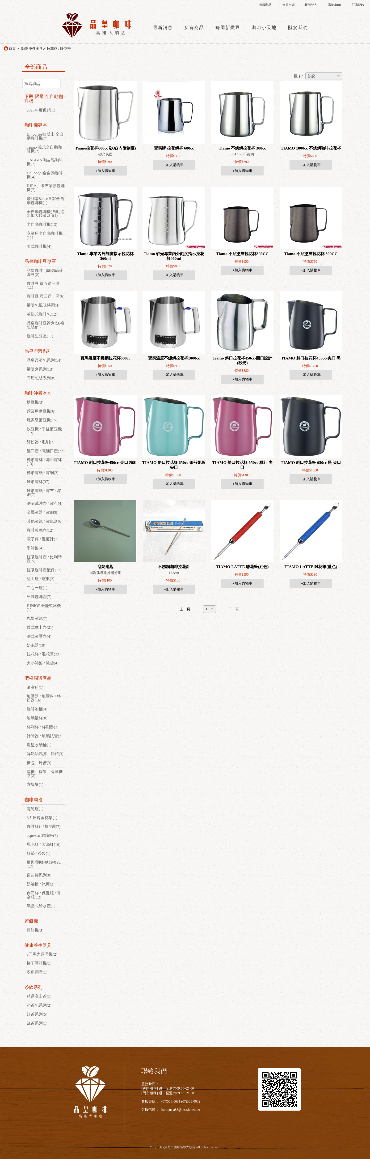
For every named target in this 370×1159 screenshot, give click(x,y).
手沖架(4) (35, 548)
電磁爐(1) (35, 809)
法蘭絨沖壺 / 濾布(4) (45, 503)
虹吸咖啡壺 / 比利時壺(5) (44, 559)
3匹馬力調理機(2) (42, 954)
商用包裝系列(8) (41, 378)
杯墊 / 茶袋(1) (38, 853)
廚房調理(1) (37, 972)
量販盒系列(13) (40, 369)
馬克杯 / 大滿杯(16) (43, 844)
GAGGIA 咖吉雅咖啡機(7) (45, 162)
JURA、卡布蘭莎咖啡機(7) (46, 188)
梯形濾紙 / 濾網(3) (43, 472)
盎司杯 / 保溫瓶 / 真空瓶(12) (44, 895)
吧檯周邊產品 (38, 678)
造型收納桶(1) (39, 745)
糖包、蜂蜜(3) (39, 763)
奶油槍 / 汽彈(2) (41, 884)
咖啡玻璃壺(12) (40, 530)
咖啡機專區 (36, 125)
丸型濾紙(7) (37, 618)
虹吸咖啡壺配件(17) (44, 570)
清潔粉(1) (35, 687)
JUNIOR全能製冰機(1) (44, 607)
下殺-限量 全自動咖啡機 (44, 98)
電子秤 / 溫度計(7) (43, 539)
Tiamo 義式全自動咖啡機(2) (44, 149)
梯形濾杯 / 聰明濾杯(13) (44, 462)
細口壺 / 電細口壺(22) (45, 451)
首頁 (12, 49)
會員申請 (288, 5)
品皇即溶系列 (38, 351)
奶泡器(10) (36, 645)
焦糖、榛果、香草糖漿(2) (45, 774)
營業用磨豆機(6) (41, 411)
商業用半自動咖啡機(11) (45, 235)
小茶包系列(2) (39, 1005)
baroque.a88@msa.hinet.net (180, 1110)
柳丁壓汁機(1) (39, 963)
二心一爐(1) (37, 588)
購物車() (334, 5)
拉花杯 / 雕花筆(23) (43, 654)
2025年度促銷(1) (41, 110)
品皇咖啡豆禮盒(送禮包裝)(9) (45, 325)
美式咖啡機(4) (39, 246)
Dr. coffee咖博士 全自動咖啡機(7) (45, 136)
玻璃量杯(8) (37, 718)
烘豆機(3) (35, 402)
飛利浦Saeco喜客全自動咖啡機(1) (45, 201)
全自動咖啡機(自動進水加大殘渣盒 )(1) (45, 214)
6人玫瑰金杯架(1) (42, 818)
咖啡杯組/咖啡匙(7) (43, 826)
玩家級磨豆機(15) (42, 420)
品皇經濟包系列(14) (44, 360)
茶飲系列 (33, 987)
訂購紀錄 (358, 5)
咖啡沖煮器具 (31, 49)
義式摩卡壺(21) (40, 627)
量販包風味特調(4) (43, 305)
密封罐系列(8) (39, 875)
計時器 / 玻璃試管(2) (45, 736)
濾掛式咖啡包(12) (42, 314)
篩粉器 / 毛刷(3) (41, 442)
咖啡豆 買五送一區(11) (43, 285)
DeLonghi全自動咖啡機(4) (45, 175)
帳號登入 (311, 5)
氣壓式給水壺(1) (41, 906)
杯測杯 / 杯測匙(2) (43, 727)
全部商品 (36, 67)
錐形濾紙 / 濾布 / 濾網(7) (44, 492)
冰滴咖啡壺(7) (39, 596)
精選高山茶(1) (39, 996)
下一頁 (233, 609)
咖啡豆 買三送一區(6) (45, 296)
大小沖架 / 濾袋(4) (43, 663)
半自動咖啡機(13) (42, 224)
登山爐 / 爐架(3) (41, 579)
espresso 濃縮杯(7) (42, 835)
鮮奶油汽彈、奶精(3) (45, 754)
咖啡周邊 (33, 799)
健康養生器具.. (39, 945)
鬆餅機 (31, 921)
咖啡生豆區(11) (40, 336)
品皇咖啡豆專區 (40, 261)
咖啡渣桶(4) (37, 709)
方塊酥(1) (35, 784)
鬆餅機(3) (35, 930)
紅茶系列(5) (37, 1014)
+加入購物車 (105, 171)
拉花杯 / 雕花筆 (59, 49)
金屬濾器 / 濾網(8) (43, 512)
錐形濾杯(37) (38, 481)
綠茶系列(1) (37, 1023)
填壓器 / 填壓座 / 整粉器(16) (44, 698)
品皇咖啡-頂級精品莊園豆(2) (45, 272)
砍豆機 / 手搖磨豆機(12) (44, 431)
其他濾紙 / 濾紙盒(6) (45, 521)
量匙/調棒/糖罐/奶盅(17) (44, 864)
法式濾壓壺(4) (39, 636)
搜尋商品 (265, 5)
